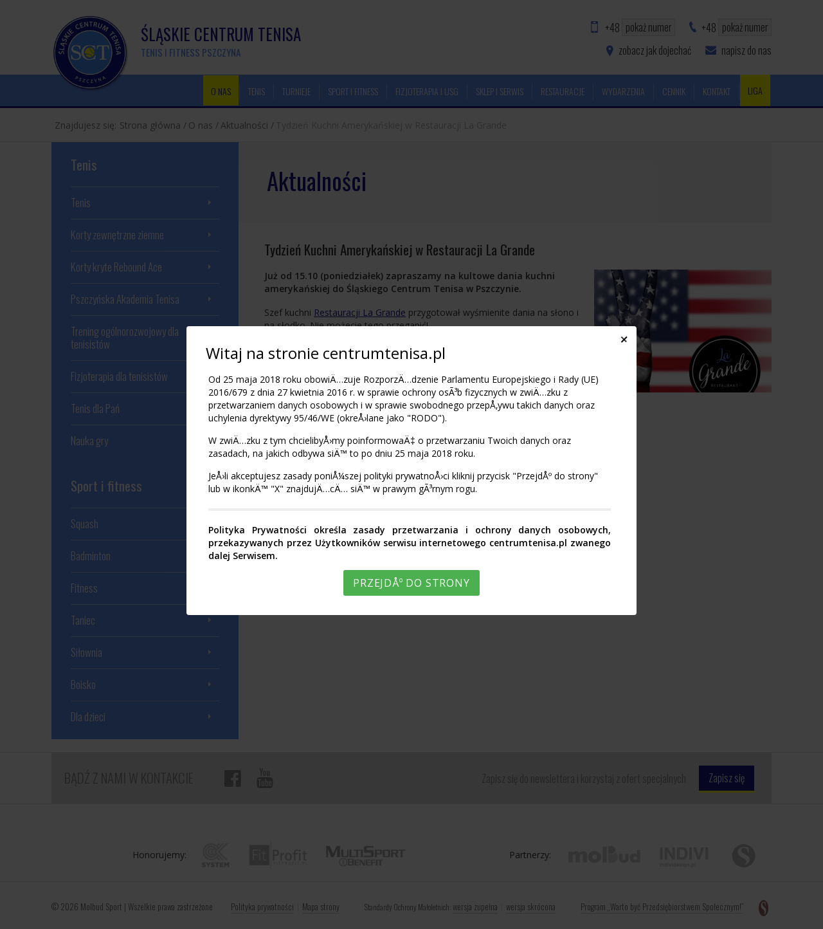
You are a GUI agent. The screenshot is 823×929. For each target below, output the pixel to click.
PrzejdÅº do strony (411, 583)
